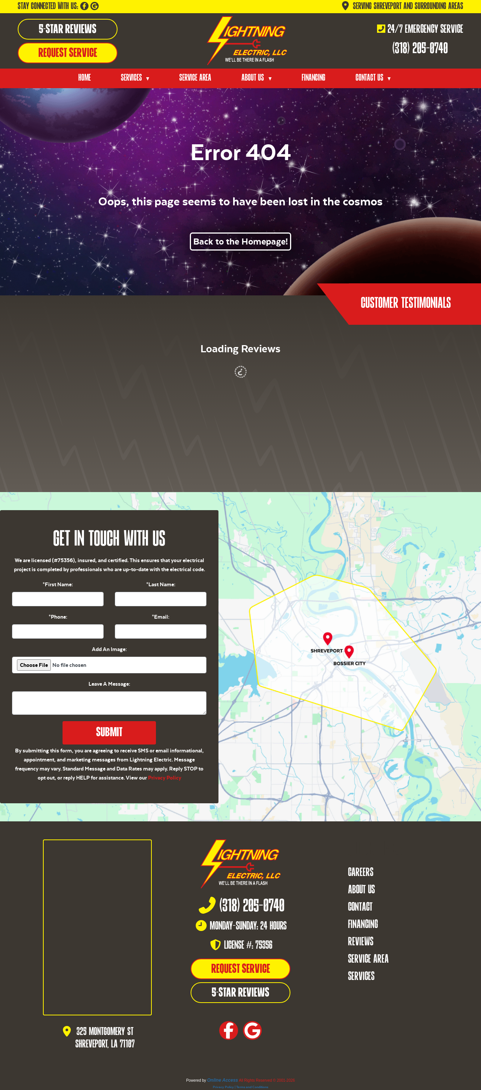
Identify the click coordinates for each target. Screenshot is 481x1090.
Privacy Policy (164, 778)
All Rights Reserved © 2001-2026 (267, 1080)
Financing (313, 78)
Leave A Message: (109, 684)
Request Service (67, 53)
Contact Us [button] (370, 78)
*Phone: (58, 617)
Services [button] (132, 78)
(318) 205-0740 (420, 49)
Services (361, 977)
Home (84, 78)
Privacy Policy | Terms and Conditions (240, 1087)
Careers (360, 873)
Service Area (195, 78)
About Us (361, 890)
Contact (360, 907)
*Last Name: (161, 584)
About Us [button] (253, 78)
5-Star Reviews (67, 30)
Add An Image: (109, 649)
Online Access (222, 1080)
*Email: (160, 617)
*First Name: (58, 584)
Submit (109, 733)
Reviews (360, 942)
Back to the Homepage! (240, 241)
